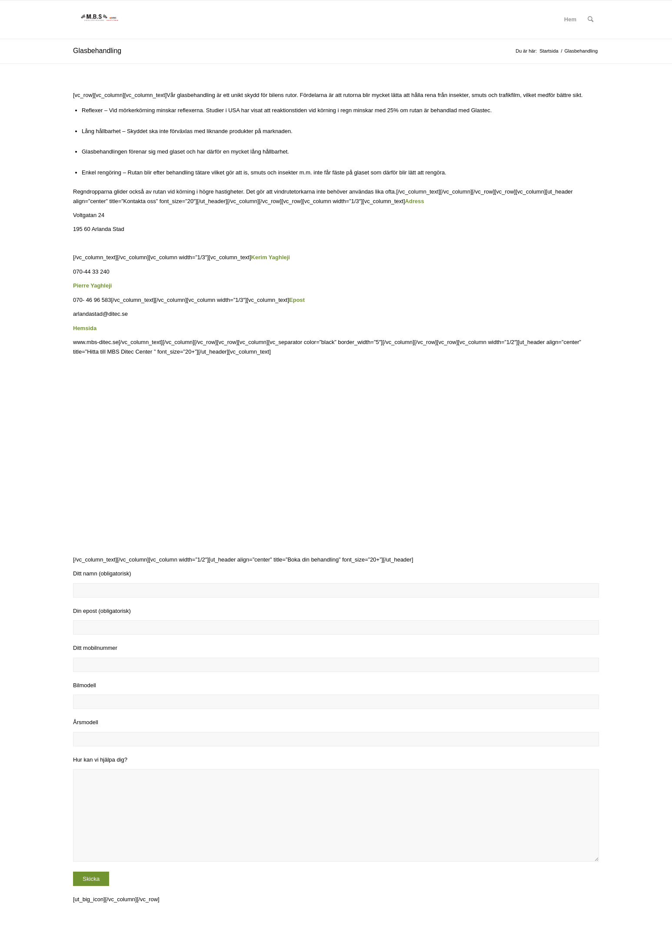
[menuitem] (570, 19)
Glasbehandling (97, 50)
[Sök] (590, 19)
